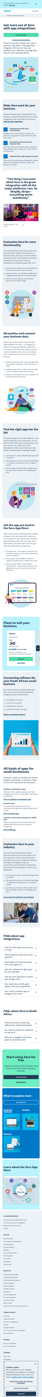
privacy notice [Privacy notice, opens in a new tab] (28, 1377)
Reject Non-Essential (21, 1388)
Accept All (20, 1394)
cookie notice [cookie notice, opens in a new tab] (17, 1377)
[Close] (35, 1364)
